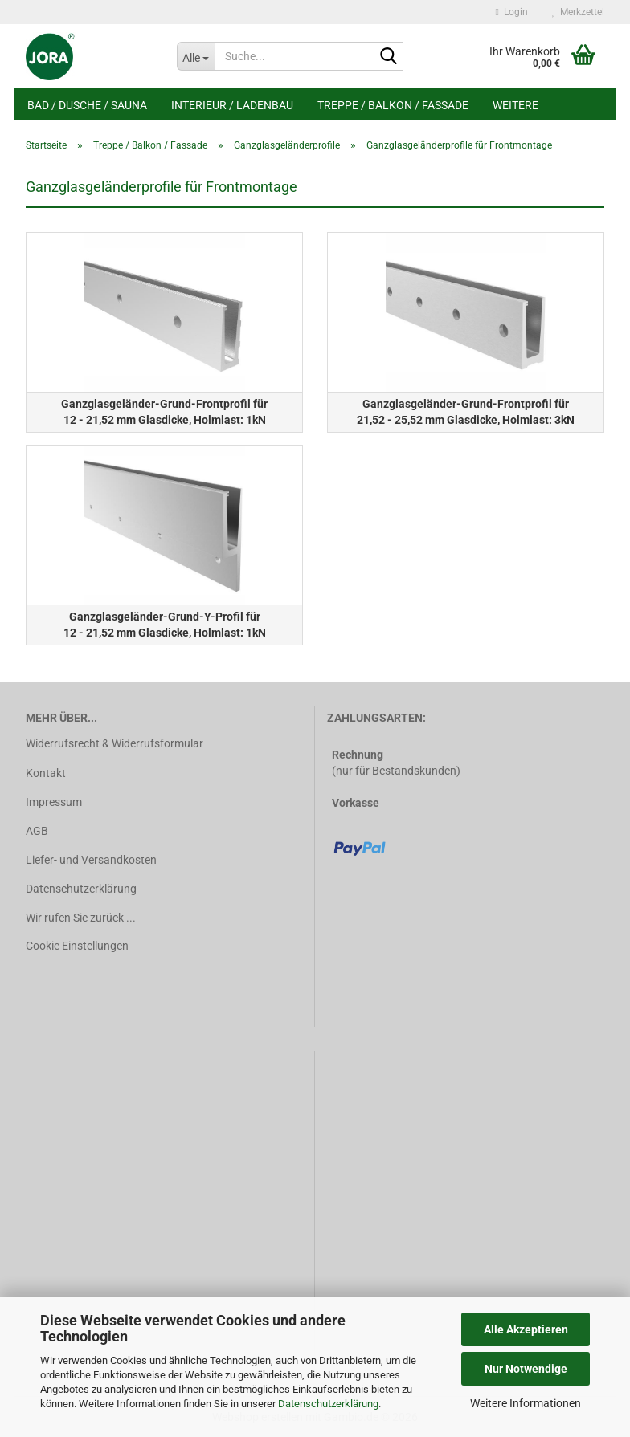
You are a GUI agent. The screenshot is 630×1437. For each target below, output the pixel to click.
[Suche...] (196, 56)
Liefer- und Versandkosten (91, 859)
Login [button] (512, 12)
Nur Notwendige (526, 1368)
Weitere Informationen (525, 1403)
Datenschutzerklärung (328, 1404)
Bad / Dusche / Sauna (87, 105)
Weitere (515, 105)
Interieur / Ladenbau (232, 105)
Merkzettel (578, 12)
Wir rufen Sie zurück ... (81, 917)
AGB (37, 830)
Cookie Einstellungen (77, 945)
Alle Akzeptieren (526, 1329)
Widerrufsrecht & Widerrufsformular (114, 743)
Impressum (54, 802)
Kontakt (46, 773)
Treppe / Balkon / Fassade (392, 105)
